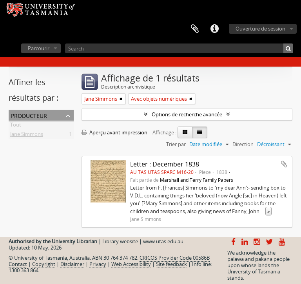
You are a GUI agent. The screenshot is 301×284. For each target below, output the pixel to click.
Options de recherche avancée (187, 114)
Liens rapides (214, 29)
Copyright (43, 264)
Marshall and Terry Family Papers (196, 180)
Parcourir (38, 48)
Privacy (97, 264)
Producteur (29, 115)
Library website (120, 241)
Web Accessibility (131, 264)
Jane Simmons (26, 135)
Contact (18, 264)
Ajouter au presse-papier (284, 164)
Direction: (243, 144)
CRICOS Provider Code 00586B (175, 257)
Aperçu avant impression (114, 132)
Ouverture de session (260, 28)
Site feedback (171, 264)
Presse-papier (195, 29)
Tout (15, 126)
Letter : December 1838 (164, 164)
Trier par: (176, 144)
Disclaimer (72, 264)
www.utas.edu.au (163, 241)
